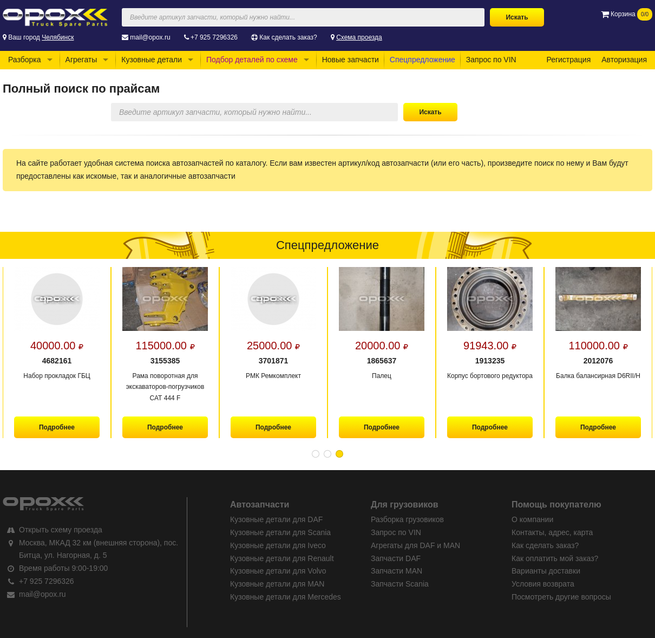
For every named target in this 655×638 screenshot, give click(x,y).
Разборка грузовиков (407, 519)
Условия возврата (543, 584)
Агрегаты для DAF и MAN (415, 545)
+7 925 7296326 (214, 37)
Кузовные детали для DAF (276, 519)
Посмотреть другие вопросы (561, 597)
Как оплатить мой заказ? (555, 558)
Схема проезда (359, 37)
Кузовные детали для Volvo (278, 571)
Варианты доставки (546, 571)
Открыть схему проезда (60, 529)
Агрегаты (81, 59)
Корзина (626, 14)
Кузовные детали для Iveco (278, 545)
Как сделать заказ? (288, 37)
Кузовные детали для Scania (280, 532)
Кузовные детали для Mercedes (285, 597)
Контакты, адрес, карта (552, 532)
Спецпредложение (422, 59)
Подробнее (57, 427)
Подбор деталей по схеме (252, 59)
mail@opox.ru (150, 37)
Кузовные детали (151, 59)
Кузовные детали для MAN (277, 584)
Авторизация (624, 59)
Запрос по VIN (491, 59)
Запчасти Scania (400, 584)
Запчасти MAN (396, 571)
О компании (532, 519)
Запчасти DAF (396, 558)
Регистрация (568, 59)
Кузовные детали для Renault (282, 558)
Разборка (24, 59)
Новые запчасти (350, 59)
